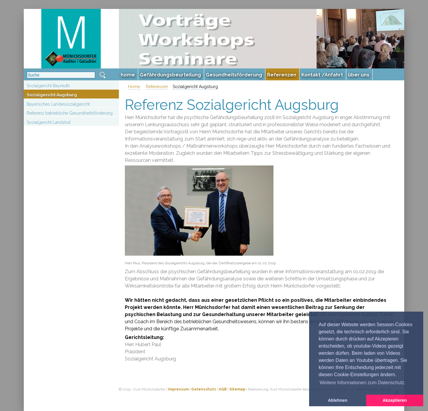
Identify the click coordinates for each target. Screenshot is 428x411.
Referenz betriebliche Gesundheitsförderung (70, 113)
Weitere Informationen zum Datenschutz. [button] (363, 382)
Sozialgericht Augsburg (52, 95)
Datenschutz (203, 389)
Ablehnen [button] (337, 400)
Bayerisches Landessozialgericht (58, 104)
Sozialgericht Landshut (48, 122)
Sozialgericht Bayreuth (48, 85)
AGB (223, 389)
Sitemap (237, 389)
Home (134, 86)
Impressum (178, 389)
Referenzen (157, 86)
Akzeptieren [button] (395, 400)
